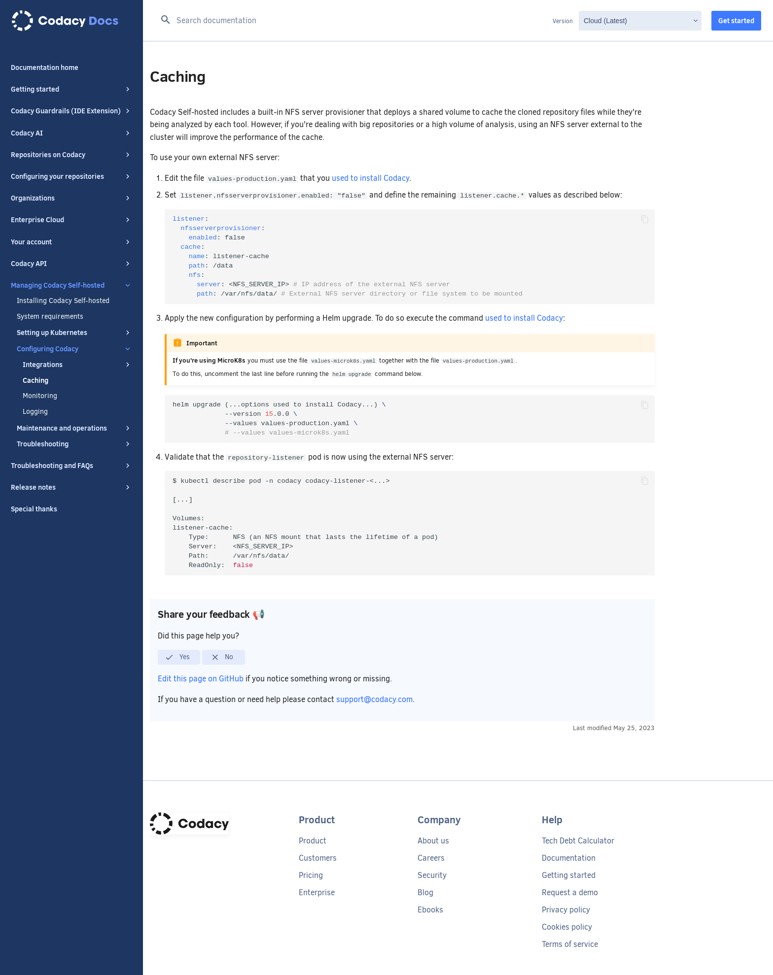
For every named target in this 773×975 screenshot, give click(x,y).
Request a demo (570, 892)
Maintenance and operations (74, 428)
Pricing (311, 875)
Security (432, 875)
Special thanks (34, 508)
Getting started (71, 89)
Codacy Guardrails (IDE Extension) (71, 110)
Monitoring (40, 396)
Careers (431, 858)
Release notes (71, 487)
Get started (736, 21)
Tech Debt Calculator (578, 841)
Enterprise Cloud (71, 219)
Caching (35, 380)
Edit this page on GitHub (202, 678)
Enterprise (317, 892)
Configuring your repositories (71, 176)
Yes (177, 657)
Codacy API (71, 263)
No (222, 657)
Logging (35, 411)
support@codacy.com (374, 699)
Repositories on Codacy (71, 154)
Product (312, 841)
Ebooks (430, 910)
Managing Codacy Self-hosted (71, 285)
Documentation (569, 858)
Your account (71, 241)
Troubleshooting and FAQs (71, 465)
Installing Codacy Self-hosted (63, 301)
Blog (425, 892)
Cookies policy (567, 927)
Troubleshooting (74, 443)
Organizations (71, 198)
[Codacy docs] (71, 20)
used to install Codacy (370, 178)
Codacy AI (71, 133)
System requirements (50, 316)
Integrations (77, 364)
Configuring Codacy (74, 348)
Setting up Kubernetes (74, 332)
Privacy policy (566, 910)
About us (433, 841)
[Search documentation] (354, 21)
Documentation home (44, 67)
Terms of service (570, 944)
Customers (318, 858)
